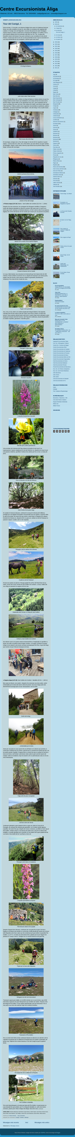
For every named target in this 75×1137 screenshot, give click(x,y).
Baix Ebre (55, 96)
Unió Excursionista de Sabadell (60, 378)
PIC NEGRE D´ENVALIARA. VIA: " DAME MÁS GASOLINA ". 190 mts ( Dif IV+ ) (62, 331)
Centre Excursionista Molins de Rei (61, 357)
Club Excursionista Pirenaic (60, 365)
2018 (56, 52)
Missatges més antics (42, 1122)
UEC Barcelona (57, 372)
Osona (54, 145)
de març (58, 35)
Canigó (17, 1117)
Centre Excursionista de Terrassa (61, 353)
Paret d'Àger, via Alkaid (66, 193)
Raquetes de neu (57, 157)
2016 (56, 57)
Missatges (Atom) (15, 1125)
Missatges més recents (11, 1122)
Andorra (55, 84)
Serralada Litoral (57, 174)
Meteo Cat (55, 403)
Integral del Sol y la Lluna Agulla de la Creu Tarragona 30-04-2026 (62, 287)
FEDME (55, 389)
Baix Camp (56, 94)
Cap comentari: (21, 1115)
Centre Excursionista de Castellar (61, 349)
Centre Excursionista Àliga (29, 8)
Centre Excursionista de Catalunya (61, 351)
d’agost (58, 28)
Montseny (55, 137)
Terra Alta (55, 180)
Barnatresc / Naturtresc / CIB (60, 397)
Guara (54, 129)
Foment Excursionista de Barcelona (62, 367)
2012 (56, 65)
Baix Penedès (56, 102)
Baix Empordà (56, 98)
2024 (56, 24)
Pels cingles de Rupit (65, 237)
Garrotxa (55, 127)
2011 (56, 67)
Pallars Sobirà (56, 151)
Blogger (58, 1132)
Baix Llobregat (56, 100)
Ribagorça (55, 159)
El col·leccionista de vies (61, 305)
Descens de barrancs (58, 121)
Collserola (55, 115)
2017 (56, 55)
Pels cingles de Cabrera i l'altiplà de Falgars (65, 230)
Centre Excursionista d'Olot (59, 347)
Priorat (54, 155)
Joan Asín (57, 292)
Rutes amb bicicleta (58, 166)
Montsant (55, 133)
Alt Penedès (56, 78)
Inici (26, 1122)
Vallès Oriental (56, 182)
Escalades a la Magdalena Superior (65, 203)
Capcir (54, 108)
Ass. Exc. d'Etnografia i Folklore (61, 343)
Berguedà (55, 104)
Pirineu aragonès (57, 153)
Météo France (56, 405)
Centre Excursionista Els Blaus (60, 355)
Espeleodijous (58, 300)
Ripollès (55, 164)
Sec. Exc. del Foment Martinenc (61, 370)
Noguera (55, 143)
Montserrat (55, 139)
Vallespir (26, 1117)
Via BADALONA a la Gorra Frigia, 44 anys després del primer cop (63, 308)
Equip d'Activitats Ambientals (60, 401)
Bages (54, 92)
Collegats (55, 111)
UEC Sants (56, 376)
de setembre (59, 26)
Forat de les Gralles (59, 301)
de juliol (58, 30)
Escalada (55, 123)
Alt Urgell (55, 80)
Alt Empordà (56, 76)
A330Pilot (43, 1132)
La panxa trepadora (60, 312)
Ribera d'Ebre (56, 161)
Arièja (54, 90)
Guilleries (55, 131)
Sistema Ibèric (56, 176)
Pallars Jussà (56, 149)
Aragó (54, 88)
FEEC (54, 387)
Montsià (55, 141)
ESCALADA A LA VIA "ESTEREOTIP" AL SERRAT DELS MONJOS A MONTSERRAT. (61, 322)
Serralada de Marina (58, 172)
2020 (56, 48)
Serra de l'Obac (57, 170)
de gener (58, 39)
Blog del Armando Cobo (61, 319)
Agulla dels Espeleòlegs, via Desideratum (64, 265)
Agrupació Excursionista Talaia (60, 341)
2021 (56, 46)
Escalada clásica (59, 328)
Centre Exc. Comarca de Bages (61, 345)
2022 (56, 44)
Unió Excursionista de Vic (59, 380)
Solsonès (55, 178)
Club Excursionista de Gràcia (60, 361)
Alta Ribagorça (56, 82)
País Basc (55, 147)
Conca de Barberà (57, 117)
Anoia (54, 86)
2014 (56, 61)
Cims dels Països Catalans (59, 399)
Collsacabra (56, 113)
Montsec (55, 135)
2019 (56, 50)
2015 (56, 59)
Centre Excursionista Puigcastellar (61, 359)
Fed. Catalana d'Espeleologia (60, 391)
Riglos (54, 163)
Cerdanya (55, 109)
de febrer (58, 37)
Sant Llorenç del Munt (58, 168)
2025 (56, 22)
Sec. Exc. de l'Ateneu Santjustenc (61, 369)
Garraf (54, 125)
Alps (54, 74)
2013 (56, 63)
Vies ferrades (56, 186)
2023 (56, 42)
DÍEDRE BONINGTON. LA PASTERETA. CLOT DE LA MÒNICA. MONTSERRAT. (61, 295)
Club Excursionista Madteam (60, 363)
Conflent (22, 1117)
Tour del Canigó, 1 (12, 24)
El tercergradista (59, 285)
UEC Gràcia (56, 374)
